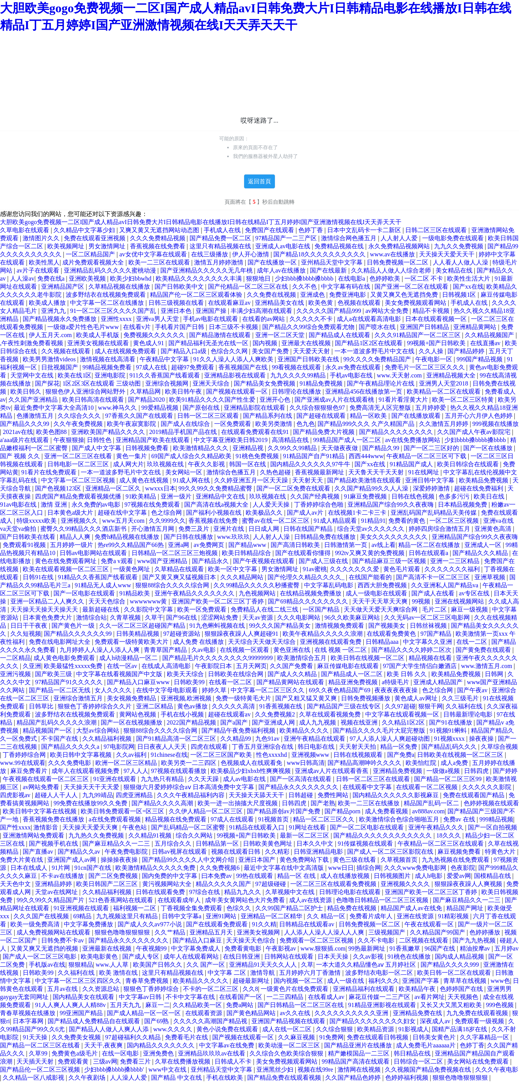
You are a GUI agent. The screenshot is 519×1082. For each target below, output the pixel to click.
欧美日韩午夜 (184, 391)
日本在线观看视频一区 (436, 319)
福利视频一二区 (135, 908)
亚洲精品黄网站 (475, 327)
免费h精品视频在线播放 (128, 537)
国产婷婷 (505, 771)
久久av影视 (369, 956)
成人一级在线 (346, 980)
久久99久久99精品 (293, 448)
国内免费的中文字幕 (170, 876)
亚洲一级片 (177, 496)
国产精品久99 (381, 448)
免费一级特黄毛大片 (244, 698)
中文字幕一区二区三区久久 (268, 690)
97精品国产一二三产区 (286, 238)
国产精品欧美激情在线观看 (365, 480)
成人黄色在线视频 (144, 480)
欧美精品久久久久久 (201, 980)
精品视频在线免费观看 (176, 819)
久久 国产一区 (206, 964)
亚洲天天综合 (212, 383)
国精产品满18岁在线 (460, 1029)
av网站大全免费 (387, 310)
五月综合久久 (174, 843)
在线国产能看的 (371, 577)
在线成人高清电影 (166, 666)
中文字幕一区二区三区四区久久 (79, 980)
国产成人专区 (141, 956)
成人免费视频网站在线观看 (54, 932)
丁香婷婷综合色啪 (319, 504)
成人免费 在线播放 (199, 641)
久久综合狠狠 (335, 1029)
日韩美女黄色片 (435, 1037)
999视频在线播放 (495, 424)
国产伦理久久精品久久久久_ (307, 577)
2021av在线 (18, 432)
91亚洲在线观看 (115, 779)
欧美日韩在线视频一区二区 (368, 658)
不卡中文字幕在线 (191, 997)
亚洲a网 (179, 545)
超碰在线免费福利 (479, 488)
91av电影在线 (19, 504)
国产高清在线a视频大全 (217, 504)
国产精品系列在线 (268, 415)
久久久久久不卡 (311, 319)
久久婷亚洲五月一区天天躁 (251, 480)
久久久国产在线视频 (41, 916)
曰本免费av (217, 876)
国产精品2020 (147, 399)
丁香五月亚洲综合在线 (263, 746)
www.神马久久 (118, 407)
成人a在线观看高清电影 (370, 319)
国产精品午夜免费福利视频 (239, 730)
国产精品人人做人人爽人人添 (109, 1029)
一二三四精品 (285, 997)
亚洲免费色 (159, 1053)
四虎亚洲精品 (135, 795)
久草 (307, 964)
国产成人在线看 (433, 593)
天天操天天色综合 (251, 940)
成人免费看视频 (387, 811)
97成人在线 (152, 367)
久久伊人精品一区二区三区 (206, 811)
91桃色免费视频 (258, 456)
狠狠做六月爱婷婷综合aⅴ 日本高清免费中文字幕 (189, 787)
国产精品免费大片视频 (324, 432)
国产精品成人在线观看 (340, 335)
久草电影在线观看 (25, 230)
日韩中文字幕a (182, 916)
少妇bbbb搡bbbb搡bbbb (475, 440)
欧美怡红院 (422, 763)
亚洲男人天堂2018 (444, 383)
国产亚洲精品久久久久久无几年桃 (207, 270)
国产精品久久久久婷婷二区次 (412, 650)
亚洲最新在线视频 (107, 948)
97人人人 (136, 771)
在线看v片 (137, 327)
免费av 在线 (460, 819)
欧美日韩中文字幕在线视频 (40, 811)
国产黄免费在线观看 (484, 650)
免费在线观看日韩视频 (378, 1037)
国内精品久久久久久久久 (161, 1045)
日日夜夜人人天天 (162, 746)
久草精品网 (146, 391)
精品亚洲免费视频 (353, 682)
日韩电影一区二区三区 (78, 464)
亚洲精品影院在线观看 (255, 407)
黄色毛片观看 (402, 569)
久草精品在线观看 (180, 569)
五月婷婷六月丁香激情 (310, 972)
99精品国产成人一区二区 (348, 440)
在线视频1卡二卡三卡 (358, 512)
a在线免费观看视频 (115, 819)
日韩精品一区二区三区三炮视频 (175, 553)
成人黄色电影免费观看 (64, 658)
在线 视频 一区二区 (341, 650)
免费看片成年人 (371, 916)
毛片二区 (435, 609)
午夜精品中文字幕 (165, 359)
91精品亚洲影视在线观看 (383, 1005)
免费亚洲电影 (348, 294)
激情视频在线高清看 (108, 359)
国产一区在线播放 (488, 448)
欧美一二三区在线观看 (159, 262)
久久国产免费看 (292, 666)
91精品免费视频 (321, 383)
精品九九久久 (243, 892)
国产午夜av (473, 690)
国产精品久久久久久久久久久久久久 (383, 835)
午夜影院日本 (214, 666)
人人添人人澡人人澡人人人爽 (325, 932)
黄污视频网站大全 (167, 884)
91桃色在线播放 (410, 956)
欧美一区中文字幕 (233, 569)
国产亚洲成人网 (274, 722)
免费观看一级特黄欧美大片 (132, 641)
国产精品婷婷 (466, 351)
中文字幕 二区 (228, 972)
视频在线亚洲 (360, 722)
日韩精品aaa (383, 641)
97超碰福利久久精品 (133, 1037)
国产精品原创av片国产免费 (284, 811)
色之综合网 (167, 512)
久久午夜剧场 (87, 1077)
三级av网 (105, 1061)
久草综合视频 (499, 746)
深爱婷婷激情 (432, 488)
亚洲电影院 (111, 375)
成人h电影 (429, 876)
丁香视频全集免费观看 (192, 908)
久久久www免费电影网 (416, 867)
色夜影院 (463, 867)
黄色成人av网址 (416, 698)
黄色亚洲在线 (292, 650)
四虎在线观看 (210, 746)
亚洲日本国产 (257, 859)
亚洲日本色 (177, 310)
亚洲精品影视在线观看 (235, 375)
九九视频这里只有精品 (127, 916)
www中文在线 (168, 1069)
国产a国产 (234, 722)
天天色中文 (16, 884)
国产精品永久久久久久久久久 (299, 787)
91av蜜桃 (315, 569)
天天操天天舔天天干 (257, 795)
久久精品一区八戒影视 (34, 1077)
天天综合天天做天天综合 (262, 641)
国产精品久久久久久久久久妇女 (373, 1021)
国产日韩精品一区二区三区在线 (301, 1005)
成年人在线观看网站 (191, 956)
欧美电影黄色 (100, 956)
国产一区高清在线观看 (301, 779)
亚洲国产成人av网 (72, 859)
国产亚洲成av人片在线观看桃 (335, 399)
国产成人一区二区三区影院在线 (391, 851)
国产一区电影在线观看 (84, 593)
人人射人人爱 (400, 238)
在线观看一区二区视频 (427, 787)
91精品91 (373, 520)
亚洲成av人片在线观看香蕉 (332, 771)
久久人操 (432, 351)
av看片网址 (429, 997)
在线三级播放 (210, 254)
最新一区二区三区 (305, 835)
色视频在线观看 (360, 302)
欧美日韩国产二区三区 (107, 884)
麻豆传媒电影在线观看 (348, 666)
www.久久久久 (173, 1029)
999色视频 (500, 1005)
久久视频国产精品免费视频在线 (428, 1069)
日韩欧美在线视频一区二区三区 (461, 754)
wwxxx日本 (160, 488)
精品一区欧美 (369, 415)
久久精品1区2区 (404, 722)
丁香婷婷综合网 (25, 754)
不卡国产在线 (60, 738)
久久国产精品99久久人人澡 (372, 488)
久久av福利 (132, 754)
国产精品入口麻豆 (198, 940)
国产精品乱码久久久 (449, 746)
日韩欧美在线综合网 (236, 674)
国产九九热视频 (474, 940)
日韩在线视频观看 (358, 754)
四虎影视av (16, 795)
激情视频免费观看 (340, 625)
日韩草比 (42, 706)
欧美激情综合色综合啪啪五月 (400, 819)
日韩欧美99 (190, 682)
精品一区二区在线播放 (429, 545)
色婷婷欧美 (385, 278)
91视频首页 (274, 819)
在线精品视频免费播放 (311, 593)
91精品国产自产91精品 (314, 456)
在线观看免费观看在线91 (255, 432)
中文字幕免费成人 (196, 948)
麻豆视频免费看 (459, 851)
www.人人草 (113, 964)
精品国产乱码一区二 (432, 803)
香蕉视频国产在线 (243, 367)
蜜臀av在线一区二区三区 (276, 520)
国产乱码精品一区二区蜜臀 (188, 827)
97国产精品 (437, 633)
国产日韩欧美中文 (180, 286)
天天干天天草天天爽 (380, 601)
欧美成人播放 (48, 302)
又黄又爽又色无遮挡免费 (404, 294)
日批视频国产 (60, 367)
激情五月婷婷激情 (219, 262)
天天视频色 (463, 997)
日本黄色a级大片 (71, 512)
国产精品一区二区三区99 (448, 779)
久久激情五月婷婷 (444, 424)
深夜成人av (436, 1021)
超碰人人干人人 (57, 795)
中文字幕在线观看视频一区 (403, 714)
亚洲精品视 (249, 448)
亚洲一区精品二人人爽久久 (48, 601)
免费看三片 (136, 1061)
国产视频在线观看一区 (237, 391)
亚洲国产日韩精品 (425, 327)
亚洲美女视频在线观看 (98, 343)
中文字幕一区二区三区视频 (78, 480)
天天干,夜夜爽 (104, 1045)
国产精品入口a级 (184, 351)
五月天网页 (251, 666)
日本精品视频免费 (463, 504)
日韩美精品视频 (138, 633)
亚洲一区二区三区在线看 (78, 456)
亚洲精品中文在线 (221, 496)
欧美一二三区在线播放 (369, 803)
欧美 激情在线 (119, 972)
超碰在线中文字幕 (123, 512)
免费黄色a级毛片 (75, 1053)
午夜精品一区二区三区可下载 (427, 456)
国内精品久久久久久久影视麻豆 (396, 795)
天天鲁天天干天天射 (376, 472)
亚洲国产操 (212, 310)
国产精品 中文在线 (177, 1077)
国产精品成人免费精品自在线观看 (94, 1021)
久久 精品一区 (327, 916)
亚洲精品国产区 (63, 286)
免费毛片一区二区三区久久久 (425, 367)
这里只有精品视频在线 (221, 246)
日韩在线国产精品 (308, 528)
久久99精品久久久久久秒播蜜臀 (257, 585)
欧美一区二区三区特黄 (463, 399)
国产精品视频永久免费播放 (60, 319)
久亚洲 (32, 666)
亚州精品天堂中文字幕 (332, 262)
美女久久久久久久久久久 (394, 537)
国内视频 (266, 343)
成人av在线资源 (311, 900)
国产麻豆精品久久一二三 (116, 843)
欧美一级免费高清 (35, 924)
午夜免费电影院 (127, 851)
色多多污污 (455, 496)
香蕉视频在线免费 (213, 520)
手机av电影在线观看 (211, 319)
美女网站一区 (184, 472)
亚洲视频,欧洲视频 (187, 698)
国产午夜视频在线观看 (264, 561)
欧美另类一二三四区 (189, 763)
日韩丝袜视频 (429, 625)
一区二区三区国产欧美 (221, 754)
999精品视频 (496, 819)
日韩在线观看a (429, 553)
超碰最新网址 (252, 980)
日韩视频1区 (459, 294)
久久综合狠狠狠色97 (317, 407)
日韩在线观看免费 (161, 892)
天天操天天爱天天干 (447, 254)
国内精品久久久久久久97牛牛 (311, 464)
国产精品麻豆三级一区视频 (390, 561)
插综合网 (368, 867)
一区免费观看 (233, 424)
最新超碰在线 (101, 609)
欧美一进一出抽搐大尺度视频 (238, 803)
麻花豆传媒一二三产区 (380, 997)
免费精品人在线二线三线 (265, 609)
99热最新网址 (367, 948)
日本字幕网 (29, 1021)
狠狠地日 (259, 278)
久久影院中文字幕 (149, 609)
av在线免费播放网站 (413, 440)
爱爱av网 (459, 876)
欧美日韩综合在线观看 (468, 464)
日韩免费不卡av (63, 940)
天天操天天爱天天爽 (90, 827)
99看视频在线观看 (297, 367)
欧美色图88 (52, 432)
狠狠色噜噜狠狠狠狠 (123, 932)
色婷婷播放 (485, 932)
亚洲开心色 (276, 399)
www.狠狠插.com (323, 948)
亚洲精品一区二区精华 (272, 916)
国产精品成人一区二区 (352, 674)
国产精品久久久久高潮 (163, 803)
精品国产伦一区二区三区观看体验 (197, 294)
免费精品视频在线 (339, 246)
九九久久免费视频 (459, 246)
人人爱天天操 (272, 504)
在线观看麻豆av (230, 302)
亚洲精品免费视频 (398, 771)
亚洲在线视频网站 (460, 601)
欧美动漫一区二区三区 (289, 1045)
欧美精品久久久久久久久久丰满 (199, 278)
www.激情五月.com (487, 666)
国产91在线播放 (451, 722)
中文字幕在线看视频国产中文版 (120, 674)
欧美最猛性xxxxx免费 (74, 666)
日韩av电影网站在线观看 (94, 553)
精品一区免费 (399, 746)
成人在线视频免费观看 (126, 351)
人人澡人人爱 (129, 1077)
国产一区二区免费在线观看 (294, 488)
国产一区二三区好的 (432, 448)
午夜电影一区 (434, 359)
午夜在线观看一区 (429, 924)
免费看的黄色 (407, 520)
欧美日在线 (490, 496)
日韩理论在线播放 (297, 391)
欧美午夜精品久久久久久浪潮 (323, 633)
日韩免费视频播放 (366, 698)
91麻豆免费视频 (366, 496)
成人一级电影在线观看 (377, 593)
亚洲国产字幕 (421, 980)
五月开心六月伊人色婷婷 (479, 415)
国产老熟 (323, 803)
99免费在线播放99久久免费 (91, 803)
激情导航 (263, 972)
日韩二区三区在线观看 (436, 230)
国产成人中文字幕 (97, 448)
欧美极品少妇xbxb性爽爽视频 (251, 771)
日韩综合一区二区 (419, 1061)
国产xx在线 (468, 286)
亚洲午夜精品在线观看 (315, 738)
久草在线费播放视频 (183, 1061)
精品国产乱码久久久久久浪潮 (57, 722)
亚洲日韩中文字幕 (430, 480)
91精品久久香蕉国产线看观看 (98, 577)
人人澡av (22, 278)
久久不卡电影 (377, 940)
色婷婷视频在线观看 (491, 803)
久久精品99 (236, 738)
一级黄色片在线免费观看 (295, 989)
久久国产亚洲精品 (33, 399)
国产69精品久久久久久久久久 (308, 601)
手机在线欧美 (225, 1077)
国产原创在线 (202, 407)
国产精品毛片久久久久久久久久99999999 (218, 658)
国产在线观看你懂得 (303, 553)
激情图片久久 (42, 238)
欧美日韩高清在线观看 (93, 399)
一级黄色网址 (132, 569)
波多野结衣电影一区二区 (379, 972)
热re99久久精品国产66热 (131, 545)
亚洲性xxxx (117, 319)
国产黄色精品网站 (251, 1013)
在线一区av (123, 666)
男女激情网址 (107, 246)
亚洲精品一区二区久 (113, 488)
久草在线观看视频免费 (330, 714)
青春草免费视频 (147, 980)
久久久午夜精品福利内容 (191, 795)
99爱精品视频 (160, 407)
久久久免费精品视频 (158, 238)
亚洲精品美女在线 (280, 302)
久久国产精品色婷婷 (353, 1077)
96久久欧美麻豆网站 (352, 617)
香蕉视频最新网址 (320, 472)
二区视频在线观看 (424, 940)
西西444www (366, 456)
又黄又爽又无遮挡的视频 (45, 948)
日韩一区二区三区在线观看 (373, 779)
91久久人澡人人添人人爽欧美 (234, 359)
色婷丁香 (311, 230)
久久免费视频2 (275, 714)
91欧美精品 (141, 496)
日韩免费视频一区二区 (398, 262)
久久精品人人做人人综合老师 (391, 270)
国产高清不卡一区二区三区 (433, 577)
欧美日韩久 (26, 391)
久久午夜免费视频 (78, 424)
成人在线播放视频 (345, 876)
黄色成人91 (149, 343)
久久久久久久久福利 (452, 569)
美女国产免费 (271, 351)
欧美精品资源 (376, 1029)
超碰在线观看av (230, 714)
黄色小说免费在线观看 (228, 1029)
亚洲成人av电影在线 (283, 246)
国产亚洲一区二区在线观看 (412, 286)
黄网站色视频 (138, 714)
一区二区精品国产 (91, 254)
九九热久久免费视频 (96, 835)
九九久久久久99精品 (298, 375)
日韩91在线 (39, 577)
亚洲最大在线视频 (306, 343)
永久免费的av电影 (97, 504)
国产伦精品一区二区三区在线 (248, 286)
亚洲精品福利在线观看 (364, 989)
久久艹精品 (171, 932)
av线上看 (383, 545)
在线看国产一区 (241, 997)
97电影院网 (119, 746)
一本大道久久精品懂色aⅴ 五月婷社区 (367, 964)
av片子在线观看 (39, 270)
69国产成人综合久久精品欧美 (192, 456)
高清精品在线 (291, 440)
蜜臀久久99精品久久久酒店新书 (84, 528)
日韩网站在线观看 (289, 956)
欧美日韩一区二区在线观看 (454, 972)
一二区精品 (15, 658)
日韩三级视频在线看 (176, 302)
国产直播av (39, 851)
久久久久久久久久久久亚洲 (352, 1013)
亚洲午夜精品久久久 (436, 827)
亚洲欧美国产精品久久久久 (108, 432)
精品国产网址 (465, 908)
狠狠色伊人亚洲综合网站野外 (86, 391)
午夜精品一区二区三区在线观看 (441, 843)
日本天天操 (334, 956)
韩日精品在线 (413, 1053)
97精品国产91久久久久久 (69, 682)
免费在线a (51, 278)
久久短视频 (25, 633)
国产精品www (248, 545)
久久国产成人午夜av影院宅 (474, 432)
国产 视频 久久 (21, 456)
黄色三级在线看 (355, 859)
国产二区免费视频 (113, 876)
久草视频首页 (400, 859)
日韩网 (495, 674)
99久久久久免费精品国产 (378, 359)
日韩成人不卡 (234, 1061)
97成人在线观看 (233, 819)
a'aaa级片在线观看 (25, 440)
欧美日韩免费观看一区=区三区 (123, 811)
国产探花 (47, 383)
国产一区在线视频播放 (132, 722)
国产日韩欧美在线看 (28, 537)
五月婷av (506, 948)
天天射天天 (308, 480)
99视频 (422, 601)
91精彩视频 (454, 916)
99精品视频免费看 (107, 367)
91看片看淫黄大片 (404, 399)
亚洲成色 (313, 294)
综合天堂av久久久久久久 (371, 528)
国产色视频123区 (59, 488)
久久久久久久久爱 (355, 569)
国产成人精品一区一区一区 (144, 1013)
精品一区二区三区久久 (324, 819)
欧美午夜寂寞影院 (132, 424)
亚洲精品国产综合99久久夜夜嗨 (391, 504)
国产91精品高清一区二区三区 (177, 738)
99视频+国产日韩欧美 (437, 343)
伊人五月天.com (51, 335)
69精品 (83, 916)
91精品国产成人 (412, 464)
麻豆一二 (157, 1005)
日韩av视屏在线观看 (180, 851)
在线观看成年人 (180, 900)
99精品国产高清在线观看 (356, 1061)
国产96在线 (182, 617)
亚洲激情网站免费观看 (34, 835)
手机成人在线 (223, 230)
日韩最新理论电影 (468, 714)
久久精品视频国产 (490, 335)
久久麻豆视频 (297, 1037)
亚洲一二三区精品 (455, 561)
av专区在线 (475, 593)
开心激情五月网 (153, 528)
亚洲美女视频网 (259, 932)
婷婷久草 (215, 690)
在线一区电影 (121, 1053)
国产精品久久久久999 (451, 964)
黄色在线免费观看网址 (66, 561)
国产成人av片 (306, 512)
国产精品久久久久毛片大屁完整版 (380, 730)
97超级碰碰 (271, 884)
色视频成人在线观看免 (252, 763)
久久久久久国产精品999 (329, 310)
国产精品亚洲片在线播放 (358, 1045)
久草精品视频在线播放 (119, 286)
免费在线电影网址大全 (60, 641)
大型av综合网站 (98, 730)
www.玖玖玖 (233, 537)
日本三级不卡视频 (234, 327)
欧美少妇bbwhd (131, 278)
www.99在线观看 (22, 763)
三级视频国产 (387, 932)
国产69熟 (157, 1021)
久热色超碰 (276, 472)
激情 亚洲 (54, 504)
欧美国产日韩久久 (158, 964)
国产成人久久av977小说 (150, 924)
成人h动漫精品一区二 (129, 658)
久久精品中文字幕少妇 (84, 230)
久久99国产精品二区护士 (289, 908)
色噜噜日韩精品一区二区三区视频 (383, 900)
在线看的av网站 (264, 319)
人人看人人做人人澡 (461, 262)
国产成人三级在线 (324, 561)
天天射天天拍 (358, 746)
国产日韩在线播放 (189, 537)
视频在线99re (316, 1069)
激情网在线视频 (360, 1069)
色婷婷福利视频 (407, 1077)
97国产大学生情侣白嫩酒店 (420, 666)
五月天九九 (126, 1005)
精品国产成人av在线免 (412, 908)
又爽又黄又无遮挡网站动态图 (160, 230)
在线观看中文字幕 (368, 787)
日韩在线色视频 (413, 496)
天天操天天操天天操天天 (45, 609)
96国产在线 (440, 948)
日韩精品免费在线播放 (325, 537)
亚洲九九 (54, 310)
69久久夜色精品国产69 (340, 690)
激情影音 (46, 827)
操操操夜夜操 (120, 859)
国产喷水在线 (378, 327)
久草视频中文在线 (290, 892)
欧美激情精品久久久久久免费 (156, 867)
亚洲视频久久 (80, 520)
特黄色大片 (501, 851)
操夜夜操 (482, 738)
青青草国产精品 (166, 650)
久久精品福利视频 (107, 738)
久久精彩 (278, 851)
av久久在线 (296, 1013)
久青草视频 (126, 617)
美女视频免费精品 (132, 698)
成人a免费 (455, 763)
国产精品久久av (80, 851)
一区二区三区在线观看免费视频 (334, 884)
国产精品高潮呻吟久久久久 (365, 763)
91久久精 (264, 924)
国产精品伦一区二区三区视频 (41, 1069)
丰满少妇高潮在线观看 (262, 310)
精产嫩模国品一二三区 (359, 1053)
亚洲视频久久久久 (406, 884)
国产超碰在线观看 (321, 415)
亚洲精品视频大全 (451, 375)
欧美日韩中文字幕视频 (81, 754)
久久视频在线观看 (66, 351)
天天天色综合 (107, 601)
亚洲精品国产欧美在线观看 (153, 440)
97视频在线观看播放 (179, 771)
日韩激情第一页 (346, 545)
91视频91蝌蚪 (449, 730)
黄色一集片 (132, 456)
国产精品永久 (211, 561)
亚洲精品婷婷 (54, 884)
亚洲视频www (311, 754)
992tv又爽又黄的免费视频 (370, 553)
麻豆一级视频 (470, 609)
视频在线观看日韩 (236, 851)
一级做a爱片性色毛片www (83, 327)
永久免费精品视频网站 (399, 246)
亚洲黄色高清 (493, 528)
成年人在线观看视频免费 (86, 771)
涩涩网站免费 (220, 617)
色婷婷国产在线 (462, 989)
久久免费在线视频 (272, 294)
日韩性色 (100, 440)
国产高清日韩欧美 (296, 545)
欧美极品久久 (265, 512)
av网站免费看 (42, 787)
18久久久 (449, 835)
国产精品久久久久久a (71, 746)
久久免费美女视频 (77, 1037)
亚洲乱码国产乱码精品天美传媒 (434, 512)
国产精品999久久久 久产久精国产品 (367, 424)
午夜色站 (135, 827)
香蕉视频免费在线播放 (54, 819)
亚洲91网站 (222, 916)
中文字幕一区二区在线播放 (107, 302)
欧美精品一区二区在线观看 (444, 391)
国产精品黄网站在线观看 (291, 682)
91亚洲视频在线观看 (81, 908)
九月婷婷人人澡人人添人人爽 (100, 650)
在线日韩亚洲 (242, 956)
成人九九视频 (318, 722)
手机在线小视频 (183, 714)
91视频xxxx (450, 738)
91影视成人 (413, 1029)
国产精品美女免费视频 (265, 383)
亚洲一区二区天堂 (280, 335)
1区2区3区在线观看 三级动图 (102, 383)
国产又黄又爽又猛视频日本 (180, 577)
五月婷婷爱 (431, 407)
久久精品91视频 (150, 835)
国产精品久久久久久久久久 (396, 432)
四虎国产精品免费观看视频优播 (79, 496)
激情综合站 (91, 617)
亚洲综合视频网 (167, 383)
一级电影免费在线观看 (453, 238)
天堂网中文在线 (32, 375)
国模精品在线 (493, 876)
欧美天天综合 (186, 674)
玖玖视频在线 (166, 464)
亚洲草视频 (490, 577)
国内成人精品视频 (460, 956)
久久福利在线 (465, 706)
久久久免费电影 (70, 763)
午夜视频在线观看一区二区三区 (46, 779)
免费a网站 (240, 1005)
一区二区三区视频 (454, 520)
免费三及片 (194, 528)
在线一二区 (472, 641)
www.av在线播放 (393, 254)
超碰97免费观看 (193, 367)
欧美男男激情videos (50, 359)
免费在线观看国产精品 (474, 795)
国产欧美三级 (54, 674)
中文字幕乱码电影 (329, 585)
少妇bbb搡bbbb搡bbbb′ (115, 1069)
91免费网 (331, 1037)
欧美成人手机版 (98, 335)
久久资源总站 (101, 989)
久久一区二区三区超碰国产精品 (143, 625)
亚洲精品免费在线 (418, 1013)
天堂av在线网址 (57, 892)
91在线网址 (424, 472)
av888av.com (428, 811)
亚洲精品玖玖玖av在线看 (212, 1053)
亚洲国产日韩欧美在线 (309, 359)
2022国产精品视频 (192, 722)
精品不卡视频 (432, 310)
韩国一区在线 (248, 464)
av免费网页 (210, 545)
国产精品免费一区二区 (221, 238)
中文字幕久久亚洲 (428, 641)
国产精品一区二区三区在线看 (41, 1045)
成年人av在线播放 (282, 270)
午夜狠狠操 (68, 440)
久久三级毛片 (461, 698)
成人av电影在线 (245, 779)
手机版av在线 (47, 964)
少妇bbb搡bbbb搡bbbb (305, 278)
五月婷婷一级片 (72, 545)
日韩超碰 (301, 795)
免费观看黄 (74, 1061)
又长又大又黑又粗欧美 (451, 1005)
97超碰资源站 (182, 633)
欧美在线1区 (74, 375)
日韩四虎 (477, 771)
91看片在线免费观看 (49, 472)
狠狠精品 (80, 964)
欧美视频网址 (66, 246)
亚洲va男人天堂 (158, 319)
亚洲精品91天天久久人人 (263, 964)
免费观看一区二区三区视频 (317, 940)
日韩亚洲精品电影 (319, 851)
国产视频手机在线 (54, 843)
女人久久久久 (114, 690)
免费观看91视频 (25, 545)
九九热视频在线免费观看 (456, 859)
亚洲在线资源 (416, 916)
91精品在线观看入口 (257, 827)
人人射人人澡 (272, 537)
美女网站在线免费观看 (478, 1061)
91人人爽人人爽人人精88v (71, 1005)
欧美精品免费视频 (484, 480)
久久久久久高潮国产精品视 (211, 1021)
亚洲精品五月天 (212, 932)
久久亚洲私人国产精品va (445, 585)
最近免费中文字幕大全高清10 (54, 407)
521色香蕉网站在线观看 (121, 900)
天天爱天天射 (312, 351)
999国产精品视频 (480, 359)
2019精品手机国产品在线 (183, 432)
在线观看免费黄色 (392, 633)
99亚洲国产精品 (82, 1013)
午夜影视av (282, 948)
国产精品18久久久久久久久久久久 (320, 254)
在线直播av (486, 343)
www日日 (341, 867)
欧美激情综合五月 (302, 658)
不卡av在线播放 (63, 876)
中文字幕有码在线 (346, 286)
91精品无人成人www (104, 585)
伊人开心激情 (251, 254)
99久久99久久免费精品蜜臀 (216, 488)
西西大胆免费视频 (383, 585)
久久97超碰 (400, 706)
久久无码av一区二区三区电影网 (427, 617)
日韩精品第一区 (218, 843)
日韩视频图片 (393, 876)
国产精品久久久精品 (480, 553)
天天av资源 (258, 617)
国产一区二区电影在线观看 (367, 827)
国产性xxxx (15, 827)
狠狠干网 (430, 706)
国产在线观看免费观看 (217, 924)
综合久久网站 (195, 835)
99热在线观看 (255, 876)
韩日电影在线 (317, 746)
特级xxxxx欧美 (37, 520)
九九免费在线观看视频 (477, 1013)
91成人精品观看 (336, 520)
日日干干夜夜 (29, 625)
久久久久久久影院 (487, 787)
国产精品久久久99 (25, 424)
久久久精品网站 (242, 577)
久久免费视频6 (220, 867)
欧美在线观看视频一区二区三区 (66, 569)
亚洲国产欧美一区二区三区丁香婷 (218, 601)
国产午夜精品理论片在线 (381, 383)
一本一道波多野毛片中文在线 (375, 351)
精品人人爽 (76, 537)
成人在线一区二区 (287, 1029)
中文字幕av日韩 (141, 997)
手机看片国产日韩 (180, 327)
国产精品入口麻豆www (139, 682)
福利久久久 (383, 980)
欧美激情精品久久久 (201, 448)
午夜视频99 (152, 948)
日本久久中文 (315, 843)
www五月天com (124, 520)
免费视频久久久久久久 (154, 335)
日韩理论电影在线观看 (350, 892)
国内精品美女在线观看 (84, 997)
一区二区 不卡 (424, 278)
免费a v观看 (117, 561)
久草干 (154, 617)
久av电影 (204, 650)
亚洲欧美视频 (88, 278)
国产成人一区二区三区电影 (40, 956)
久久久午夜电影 (496, 1069)
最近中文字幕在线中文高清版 (284, 867)
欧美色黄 (321, 302)
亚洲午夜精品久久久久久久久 (195, 593)
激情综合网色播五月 (349, 238)
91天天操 (36, 1037)
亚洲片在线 (229, 528)
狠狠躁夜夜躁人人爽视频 (469, 884)
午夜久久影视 (207, 464)
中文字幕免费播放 (89, 924)
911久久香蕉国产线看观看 (165, 375)
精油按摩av (476, 948)
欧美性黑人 (44, 262)
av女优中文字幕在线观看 (153, 254)
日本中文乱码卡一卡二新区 (365, 230)
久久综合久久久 (80, 415)
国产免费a (400, 754)
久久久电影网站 (299, 617)
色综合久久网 (230, 351)
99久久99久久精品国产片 (51, 900)
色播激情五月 (36, 415)
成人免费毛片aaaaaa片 (426, 1045)
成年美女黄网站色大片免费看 (245, 900)
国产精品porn (343, 811)
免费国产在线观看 (270, 230)
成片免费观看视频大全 (93, 262)
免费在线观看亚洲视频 (95, 238)
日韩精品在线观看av (307, 924)
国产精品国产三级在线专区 (344, 706)
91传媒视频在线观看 (366, 843)
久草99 (39, 1053)
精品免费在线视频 (352, 908)
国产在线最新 (329, 270)
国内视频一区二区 (299, 980)
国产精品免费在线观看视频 (285, 1077)
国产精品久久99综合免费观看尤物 (309, 327)
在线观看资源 (204, 1013)
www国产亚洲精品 (163, 561)
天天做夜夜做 (340, 448)
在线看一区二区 (231, 682)
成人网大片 (128, 464)
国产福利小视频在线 (214, 512)
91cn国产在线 (94, 867)
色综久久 (239, 908)
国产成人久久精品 (293, 674)
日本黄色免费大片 (48, 617)
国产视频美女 (387, 625)
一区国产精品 (322, 609)
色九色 (305, 424)
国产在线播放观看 (416, 415)
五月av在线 (63, 989)
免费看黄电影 (244, 948)
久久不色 (305, 286)
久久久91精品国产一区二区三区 (418, 335)
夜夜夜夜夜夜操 (396, 690)
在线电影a (352, 278)
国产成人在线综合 (186, 424)
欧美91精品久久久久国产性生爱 (213, 399)
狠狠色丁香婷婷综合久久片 (95, 706)
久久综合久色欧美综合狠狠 (287, 1053)
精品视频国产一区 (48, 730)
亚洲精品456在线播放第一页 (364, 391)
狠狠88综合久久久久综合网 (173, 585)
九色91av (268, 738)
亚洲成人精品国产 (438, 682)
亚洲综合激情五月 (78, 698)
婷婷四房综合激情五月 (440, 528)
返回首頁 (259, 181)
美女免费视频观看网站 (416, 302)
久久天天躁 (204, 779)
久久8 (250, 989)
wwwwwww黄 (149, 601)
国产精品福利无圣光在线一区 (209, 343)
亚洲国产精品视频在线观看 (289, 1021)
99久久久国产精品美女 (280, 625)
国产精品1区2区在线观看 (369, 343)
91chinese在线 (169, 754)
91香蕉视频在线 (281, 706)
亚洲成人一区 (483, 545)
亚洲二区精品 (155, 706)
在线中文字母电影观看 (167, 690)
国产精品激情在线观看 (220, 335)
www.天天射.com (400, 375)
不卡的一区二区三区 (211, 989)
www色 (500, 980)
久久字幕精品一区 (485, 1037)
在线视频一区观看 (245, 650)
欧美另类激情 (274, 424)
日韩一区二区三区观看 (208, 415)
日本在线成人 (29, 867)
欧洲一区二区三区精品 (126, 763)
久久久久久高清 (234, 706)
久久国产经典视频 (315, 496)
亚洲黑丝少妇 (275, 1069)
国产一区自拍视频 (492, 827)
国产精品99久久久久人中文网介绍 (189, 859)
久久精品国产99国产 (438, 932)
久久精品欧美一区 (198, 1005)
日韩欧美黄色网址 (268, 843)
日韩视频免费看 (147, 448)
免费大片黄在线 (22, 859)
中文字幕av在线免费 (227, 1045)
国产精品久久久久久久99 (78, 633)
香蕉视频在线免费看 (158, 246)
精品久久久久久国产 (224, 884)
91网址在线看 (308, 827)
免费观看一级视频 (480, 1021)
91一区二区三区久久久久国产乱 (114, 310)
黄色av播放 (193, 706)
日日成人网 (264, 528)
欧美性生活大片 (469, 278)
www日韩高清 (306, 763)
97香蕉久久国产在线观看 (140, 415)
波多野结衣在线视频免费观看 (106, 294)
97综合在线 (205, 892)
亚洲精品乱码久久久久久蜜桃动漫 (111, 270)
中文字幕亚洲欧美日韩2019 (231, 440)
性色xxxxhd (272, 754)
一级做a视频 (443, 771)
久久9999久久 (167, 520)
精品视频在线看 (431, 658)
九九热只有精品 (163, 779)
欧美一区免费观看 (202, 609)
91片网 (62, 867)
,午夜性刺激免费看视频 (32, 343)
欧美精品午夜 (418, 989)
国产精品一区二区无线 (60, 690)
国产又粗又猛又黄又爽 (306, 698)
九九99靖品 (97, 795)
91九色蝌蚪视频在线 (218, 625)
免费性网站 (334, 795)
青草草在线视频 (465, 980)
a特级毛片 (396, 682)
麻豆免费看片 (29, 771)
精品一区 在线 (297, 876)
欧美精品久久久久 (304, 730)
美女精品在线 (455, 270)
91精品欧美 (135, 593)
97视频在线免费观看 (153, 504)
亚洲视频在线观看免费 (331, 641)
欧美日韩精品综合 (247, 553)
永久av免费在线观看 (353, 367)
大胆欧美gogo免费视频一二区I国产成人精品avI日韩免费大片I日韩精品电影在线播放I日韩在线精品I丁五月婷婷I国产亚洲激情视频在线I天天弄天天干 (200, 222)
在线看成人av (327, 997)
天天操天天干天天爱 (92, 787)
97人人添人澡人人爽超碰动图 (390, 738)
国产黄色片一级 (74, 625)
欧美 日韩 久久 (407, 674)
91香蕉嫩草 (405, 948)
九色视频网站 (258, 593)
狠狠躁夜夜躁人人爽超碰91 (242, 633)
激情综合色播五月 (231, 472)
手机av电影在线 (352, 375)
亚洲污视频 (16, 674)
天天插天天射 (36, 1061)
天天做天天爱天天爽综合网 (381, 609)
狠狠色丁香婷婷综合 (151, 989)
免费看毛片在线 (187, 1037)
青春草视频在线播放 (28, 1013)
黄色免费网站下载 (304, 859)
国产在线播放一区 (273, 262)
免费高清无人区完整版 (381, 407)
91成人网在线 (192, 480)
